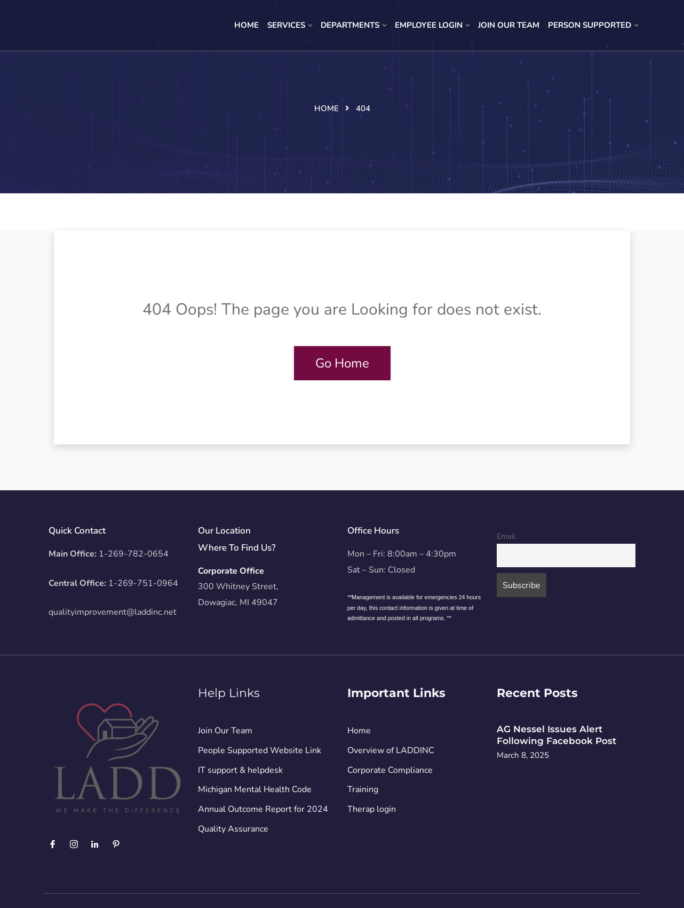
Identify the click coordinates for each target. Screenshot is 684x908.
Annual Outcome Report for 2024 (263, 809)
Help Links (229, 693)
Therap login (371, 809)
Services (286, 25)
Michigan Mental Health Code (255, 789)
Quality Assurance (233, 829)
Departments (350, 25)
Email (506, 536)
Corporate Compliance (390, 770)
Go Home (342, 363)
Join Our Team (508, 25)
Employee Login (429, 25)
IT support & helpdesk (240, 770)
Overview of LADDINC (390, 750)
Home (246, 25)
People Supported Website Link (259, 750)
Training (362, 789)
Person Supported (589, 25)
